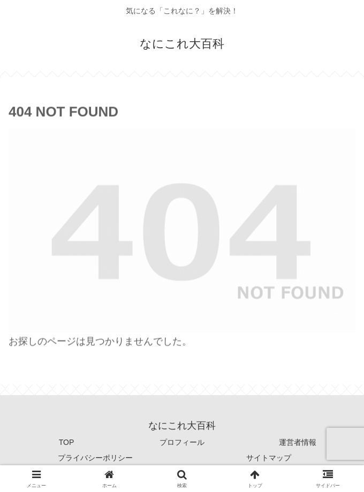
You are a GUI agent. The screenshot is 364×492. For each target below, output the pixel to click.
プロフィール (182, 442)
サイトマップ (268, 457)
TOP (66, 442)
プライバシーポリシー (95, 457)
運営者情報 (297, 442)
